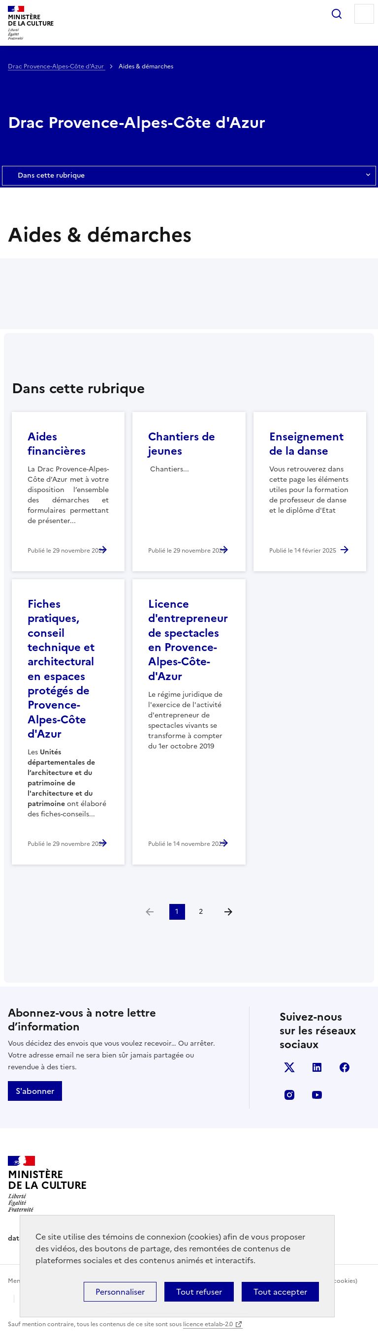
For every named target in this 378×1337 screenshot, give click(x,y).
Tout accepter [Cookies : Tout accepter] (280, 1292)
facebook (344, 1067)
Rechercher (336, 14)
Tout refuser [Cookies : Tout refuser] (199, 1292)
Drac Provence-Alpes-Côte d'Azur (56, 66)
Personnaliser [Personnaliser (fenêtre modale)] (120, 1292)
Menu (364, 14)
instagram (289, 1095)
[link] (149, 912)
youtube (317, 1095)
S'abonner (35, 1091)
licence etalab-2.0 (208, 1324)
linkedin (317, 1067)
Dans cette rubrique (189, 176)
